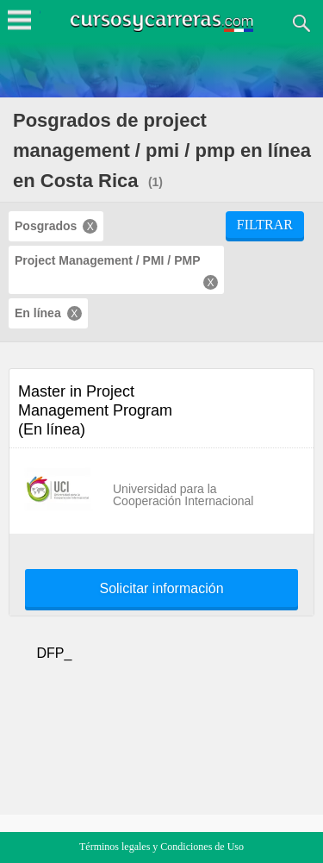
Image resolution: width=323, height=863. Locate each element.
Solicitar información (161, 589)
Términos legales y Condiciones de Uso (161, 847)
